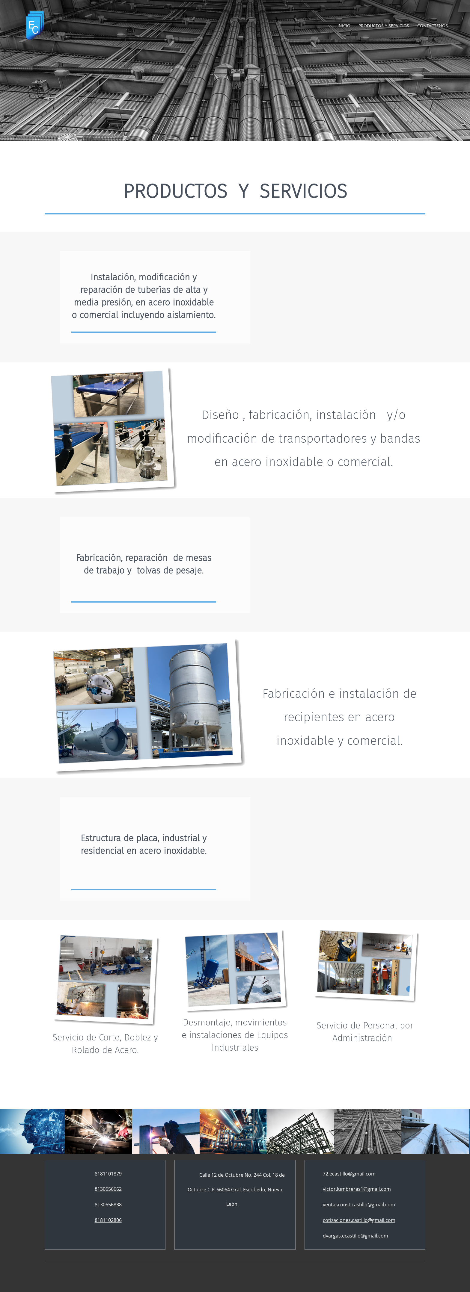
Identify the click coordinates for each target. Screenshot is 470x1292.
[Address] (235, 1189)
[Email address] (346, 1174)
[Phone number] (105, 1174)
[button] (108, 1131)
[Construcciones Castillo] (35, 25)
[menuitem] (344, 25)
